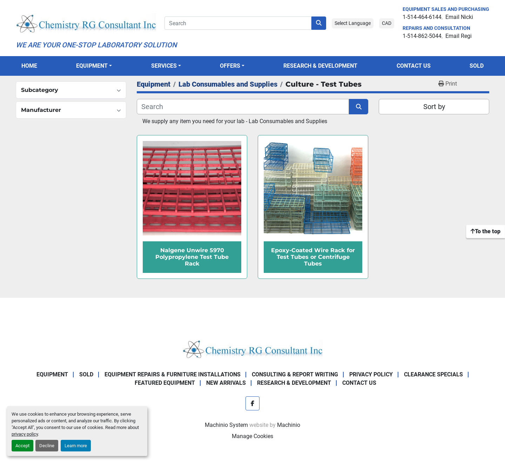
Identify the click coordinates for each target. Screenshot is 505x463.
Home (29, 65)
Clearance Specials (433, 374)
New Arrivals (226, 383)
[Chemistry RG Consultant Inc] (252, 348)
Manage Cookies (252, 436)
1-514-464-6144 (422, 17)
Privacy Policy (371, 374)
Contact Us (414, 65)
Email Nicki (459, 17)
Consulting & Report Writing (295, 374)
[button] (93, 66)
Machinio (288, 425)
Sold (477, 65)
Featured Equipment (165, 383)
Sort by (434, 106)
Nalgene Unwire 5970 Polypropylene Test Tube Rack (192, 257)
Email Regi (458, 36)
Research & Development (320, 65)
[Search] (237, 23)
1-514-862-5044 (422, 36)
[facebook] (252, 403)
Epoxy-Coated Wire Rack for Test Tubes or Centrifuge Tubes (313, 257)
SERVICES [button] (164, 65)
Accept (22, 445)
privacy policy (25, 434)
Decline (46, 445)
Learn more (76, 445)
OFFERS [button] (230, 65)
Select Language (353, 23)
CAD (386, 23)
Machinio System (226, 425)
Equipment (92, 65)
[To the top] (485, 231)
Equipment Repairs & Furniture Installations (173, 374)
